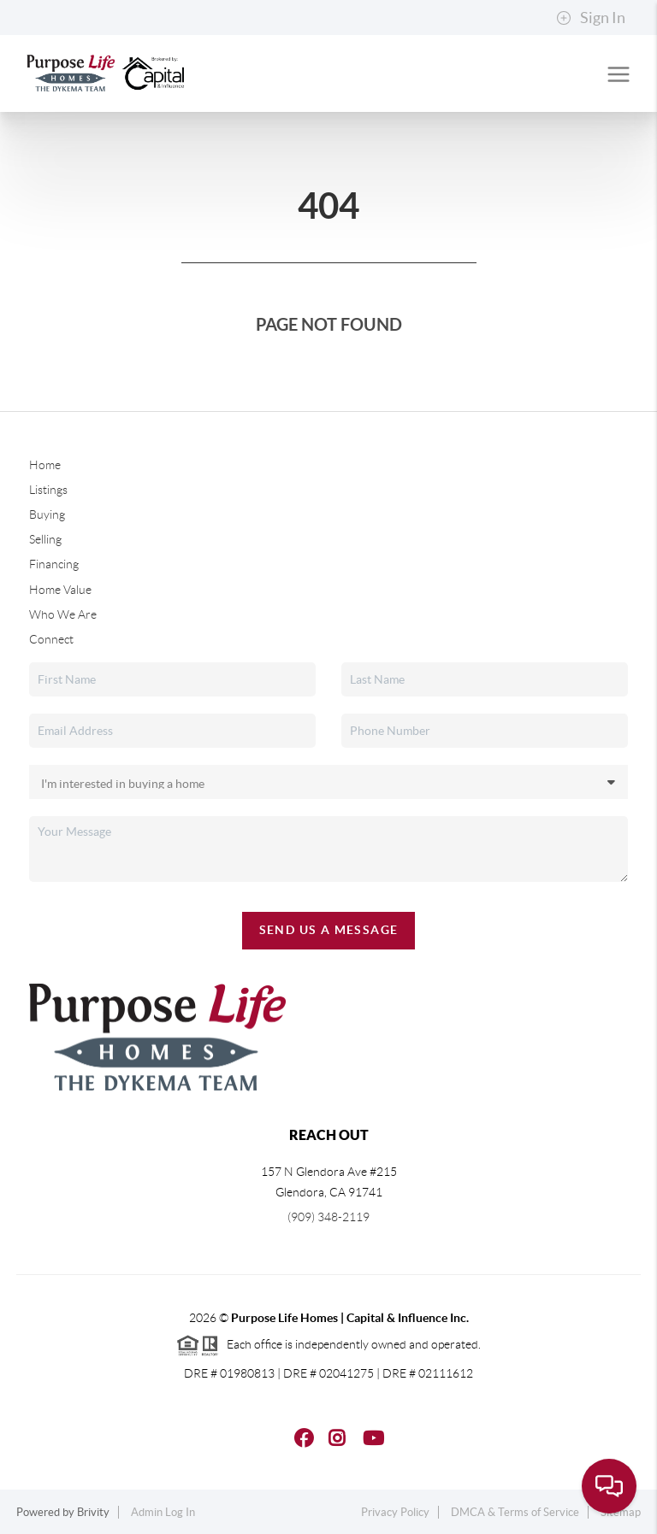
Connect (51, 639)
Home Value (60, 590)
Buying (47, 514)
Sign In (590, 17)
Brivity (93, 1512)
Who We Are (63, 614)
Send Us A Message (329, 930)
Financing (54, 564)
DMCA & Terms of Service (515, 1512)
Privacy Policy (395, 1512)
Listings (48, 490)
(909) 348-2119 (328, 1217)
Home (45, 465)
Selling (45, 539)
